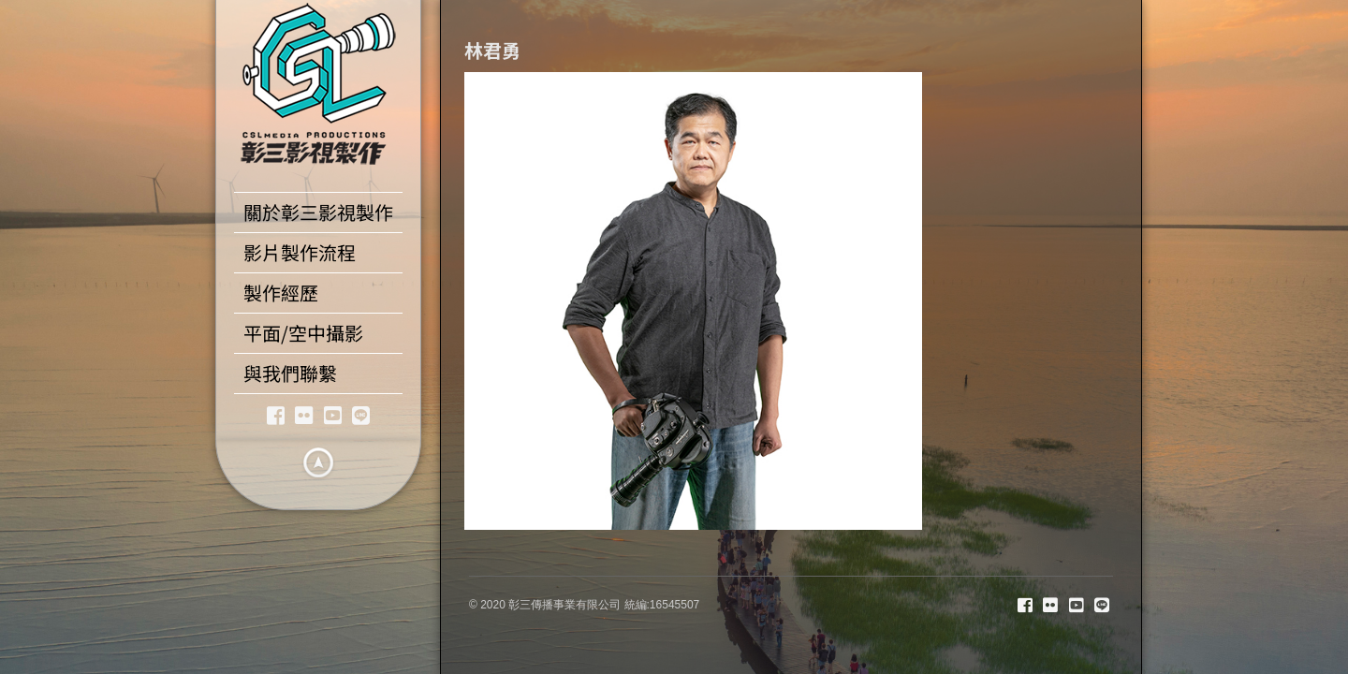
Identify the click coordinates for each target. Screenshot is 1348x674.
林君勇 (492, 50)
